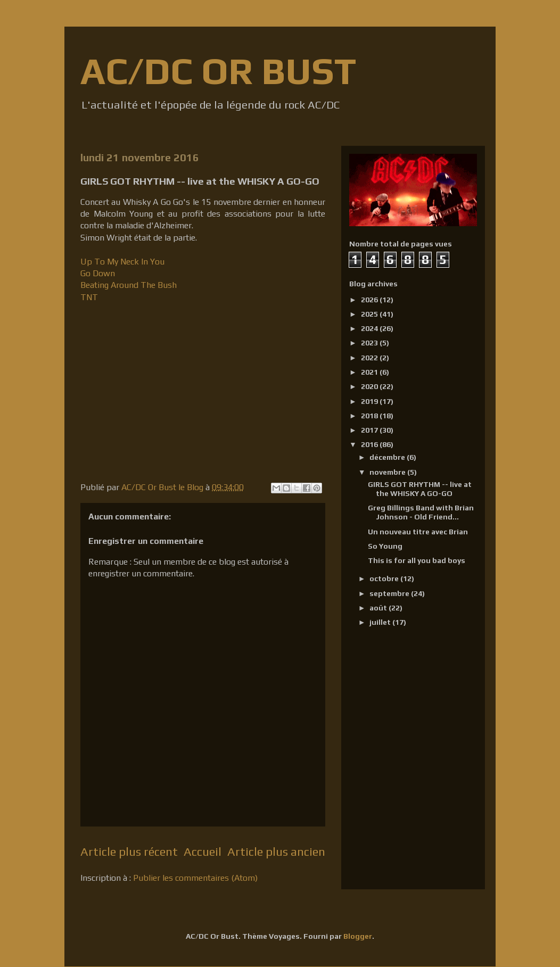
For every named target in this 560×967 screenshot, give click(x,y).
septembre (390, 593)
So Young (385, 546)
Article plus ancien (276, 851)
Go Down (98, 273)
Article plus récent (129, 851)
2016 (370, 444)
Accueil (202, 851)
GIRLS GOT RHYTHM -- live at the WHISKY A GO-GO (420, 489)
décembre (388, 457)
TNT (89, 297)
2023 (370, 342)
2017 (370, 430)
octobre (384, 578)
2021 (370, 372)
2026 (370, 299)
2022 (370, 357)
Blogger (357, 936)
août (379, 608)
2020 (370, 386)
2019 (370, 401)
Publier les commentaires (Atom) (195, 878)
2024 (370, 328)
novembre (388, 472)
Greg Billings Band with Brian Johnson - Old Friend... (421, 512)
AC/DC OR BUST (218, 70)
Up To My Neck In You (122, 262)
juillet (380, 622)
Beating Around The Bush (128, 285)
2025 (370, 314)
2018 (370, 415)
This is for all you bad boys (416, 560)
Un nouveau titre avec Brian (418, 531)
